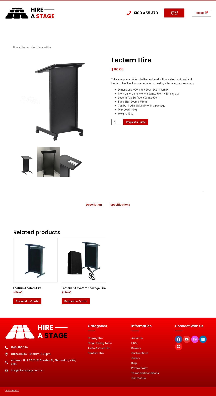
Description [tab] (94, 205)
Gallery (147, 30)
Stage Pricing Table (100, 343)
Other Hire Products (120, 30)
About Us (62, 30)
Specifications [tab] (120, 205)
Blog (134, 363)
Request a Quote (136, 122)
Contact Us (167, 30)
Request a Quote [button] (27, 301)
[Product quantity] (116, 122)
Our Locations (139, 353)
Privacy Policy (139, 368)
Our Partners (12, 390)
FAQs (134, 343)
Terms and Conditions (145, 373)
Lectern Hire (28, 47)
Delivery (136, 348)
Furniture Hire (96, 353)
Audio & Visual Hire (99, 348)
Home (44, 30)
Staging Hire (87, 30)
